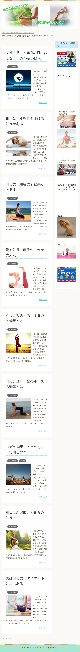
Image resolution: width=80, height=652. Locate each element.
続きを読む (43, 103)
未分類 (22, 461)
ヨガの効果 (12, 67)
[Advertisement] (68, 87)
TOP (18, 33)
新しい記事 (7, 638)
